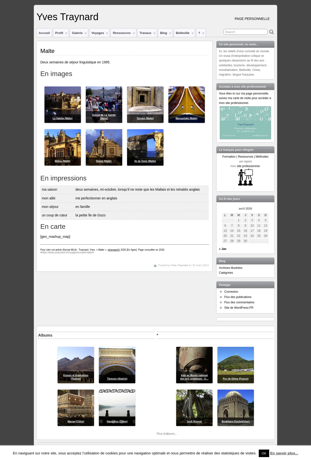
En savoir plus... (284, 453)
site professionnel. (248, 166)
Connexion (231, 291)
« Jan (222, 249)
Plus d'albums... (167, 433)
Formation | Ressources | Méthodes (245, 156)
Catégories (226, 272)
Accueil (44, 33)
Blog (165, 34)
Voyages (99, 34)
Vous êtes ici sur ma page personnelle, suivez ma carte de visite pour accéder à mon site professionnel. (245, 98)
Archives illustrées (230, 268)
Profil (61, 34)
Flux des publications (237, 297)
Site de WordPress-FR (238, 307)
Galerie (79, 34)
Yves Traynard (67, 16)
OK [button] (264, 453)
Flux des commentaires (239, 302)
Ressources (124, 34)
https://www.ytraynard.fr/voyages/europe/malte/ (67, 252)
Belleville (185, 34)
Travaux (147, 34)
